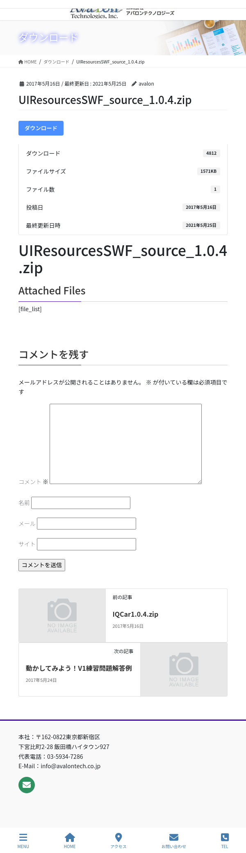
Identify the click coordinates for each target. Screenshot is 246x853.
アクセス (118, 841)
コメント (33, 481)
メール (27, 523)
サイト (27, 544)
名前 (24, 502)
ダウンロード (41, 128)
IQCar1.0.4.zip (135, 614)
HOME (70, 841)
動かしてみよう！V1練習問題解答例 (79, 668)
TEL (225, 841)
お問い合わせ (174, 841)
